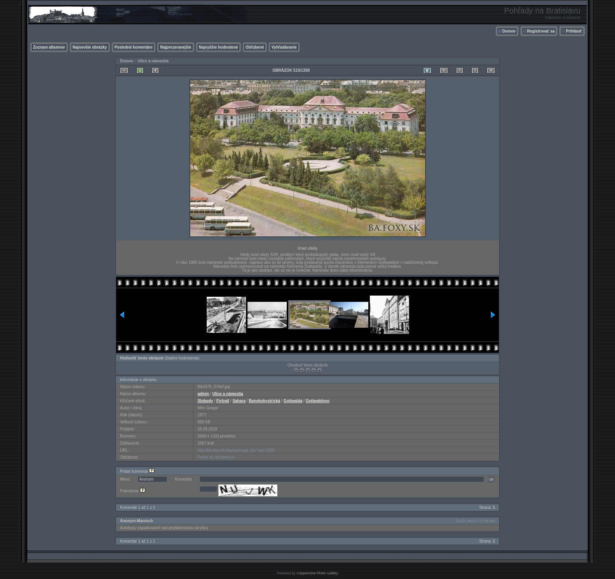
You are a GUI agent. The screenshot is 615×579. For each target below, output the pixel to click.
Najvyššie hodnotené (218, 47)
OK (491, 479)
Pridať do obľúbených (216, 457)
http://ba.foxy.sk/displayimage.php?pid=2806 (236, 450)
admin (203, 394)
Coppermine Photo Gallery (317, 573)
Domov (509, 31)
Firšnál (223, 401)
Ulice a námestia (153, 61)
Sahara (239, 401)
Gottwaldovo (317, 401)
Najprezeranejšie (175, 47)
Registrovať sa (541, 31)
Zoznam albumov (49, 47)
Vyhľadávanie (284, 47)
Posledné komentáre (134, 47)
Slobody (205, 401)
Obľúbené (255, 47)
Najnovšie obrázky (90, 47)
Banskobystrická (264, 401)
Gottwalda (293, 401)
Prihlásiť (574, 31)
